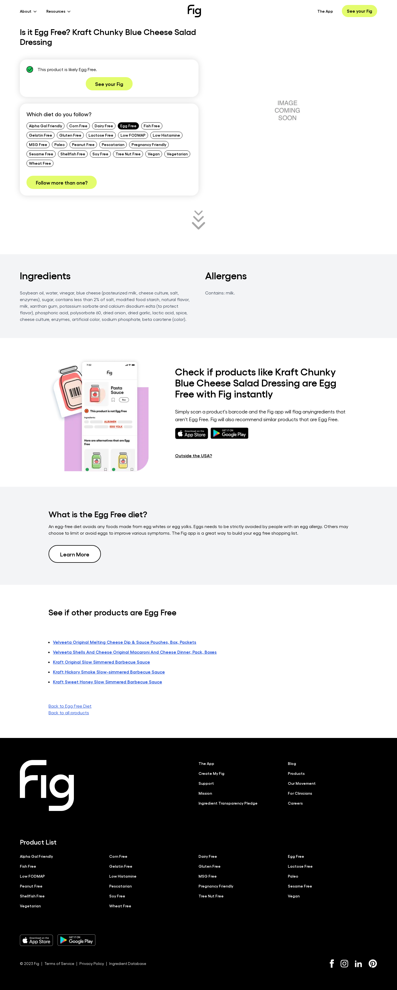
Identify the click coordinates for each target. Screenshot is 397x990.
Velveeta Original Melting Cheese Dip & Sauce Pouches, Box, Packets (124, 642)
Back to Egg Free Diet (70, 705)
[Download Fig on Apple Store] (36, 940)
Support (206, 783)
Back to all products (69, 712)
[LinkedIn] (358, 963)
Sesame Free (41, 154)
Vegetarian (177, 154)
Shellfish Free (72, 154)
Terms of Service (59, 963)
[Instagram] (344, 963)
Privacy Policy (91, 963)
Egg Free (128, 125)
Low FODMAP (133, 135)
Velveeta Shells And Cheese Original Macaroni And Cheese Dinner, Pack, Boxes (135, 651)
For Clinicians (300, 793)
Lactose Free (100, 135)
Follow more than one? (61, 182)
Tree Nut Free (128, 154)
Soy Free (100, 154)
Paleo (59, 144)
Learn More (74, 554)
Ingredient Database (127, 963)
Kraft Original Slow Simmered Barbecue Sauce (101, 661)
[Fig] (194, 11)
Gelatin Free (40, 135)
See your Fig (359, 10)
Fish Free (152, 125)
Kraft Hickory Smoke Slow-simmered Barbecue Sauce (109, 671)
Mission (205, 793)
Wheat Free (40, 163)
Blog (292, 763)
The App (325, 11)
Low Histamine (166, 135)
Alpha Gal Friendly (45, 125)
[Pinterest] (373, 963)
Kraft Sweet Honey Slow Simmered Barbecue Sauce (107, 681)
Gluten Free (70, 135)
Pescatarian (113, 144)
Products (296, 773)
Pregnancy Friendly (149, 144)
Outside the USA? (193, 455)
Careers (295, 803)
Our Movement (302, 783)
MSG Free (38, 144)
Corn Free (78, 125)
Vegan (154, 154)
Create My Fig (211, 773)
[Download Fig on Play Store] (76, 940)
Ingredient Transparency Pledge (227, 803)
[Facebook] (332, 963)
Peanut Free (83, 144)
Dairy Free (104, 125)
